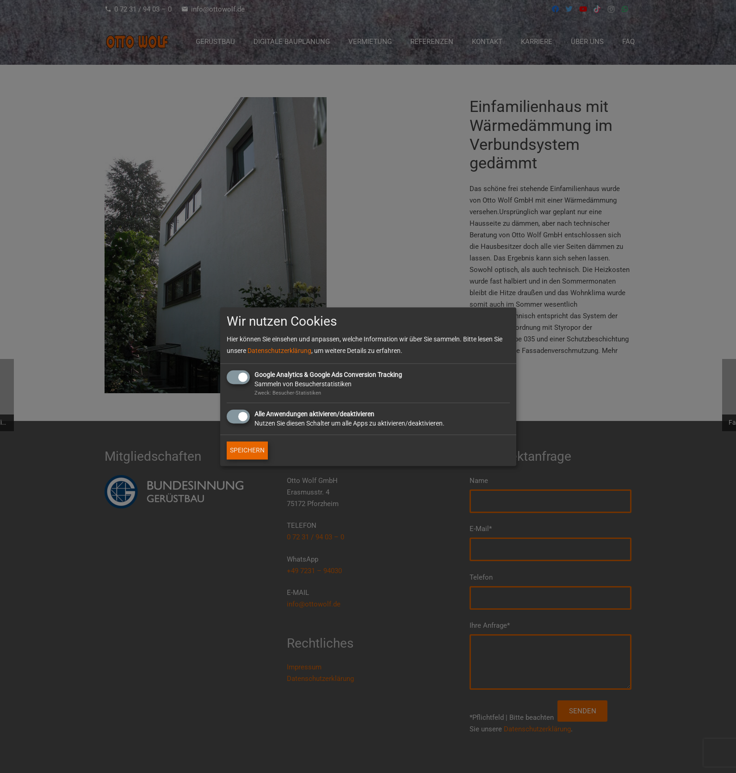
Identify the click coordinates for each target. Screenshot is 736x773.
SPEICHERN (247, 450)
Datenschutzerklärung (279, 350)
